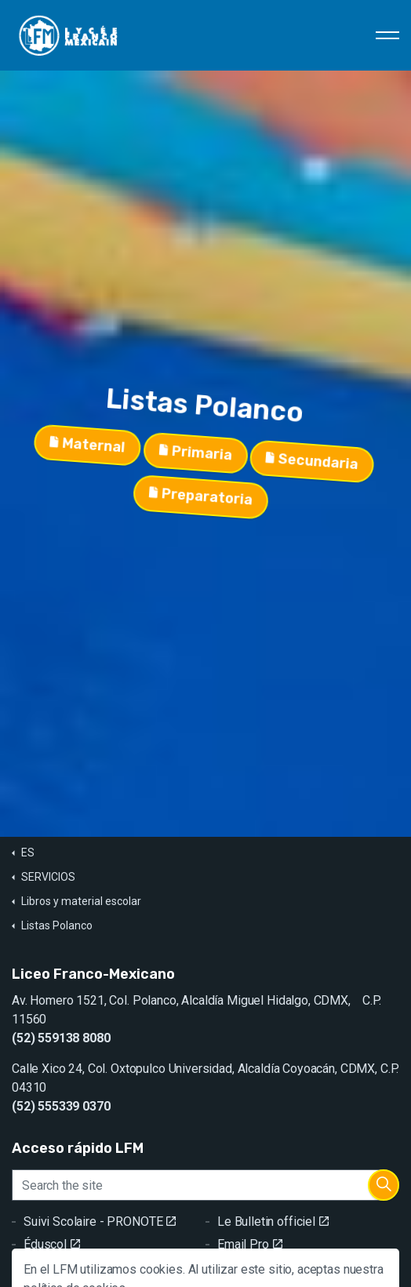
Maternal (91, 463)
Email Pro (249, 1244)
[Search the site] (205, 1185)
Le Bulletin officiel (273, 1221)
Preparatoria (211, 496)
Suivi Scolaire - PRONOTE (100, 1221)
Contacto (247, 1267)
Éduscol (52, 1244)
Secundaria (315, 445)
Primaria (198, 454)
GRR (42, 1267)
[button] (383, 1185)
